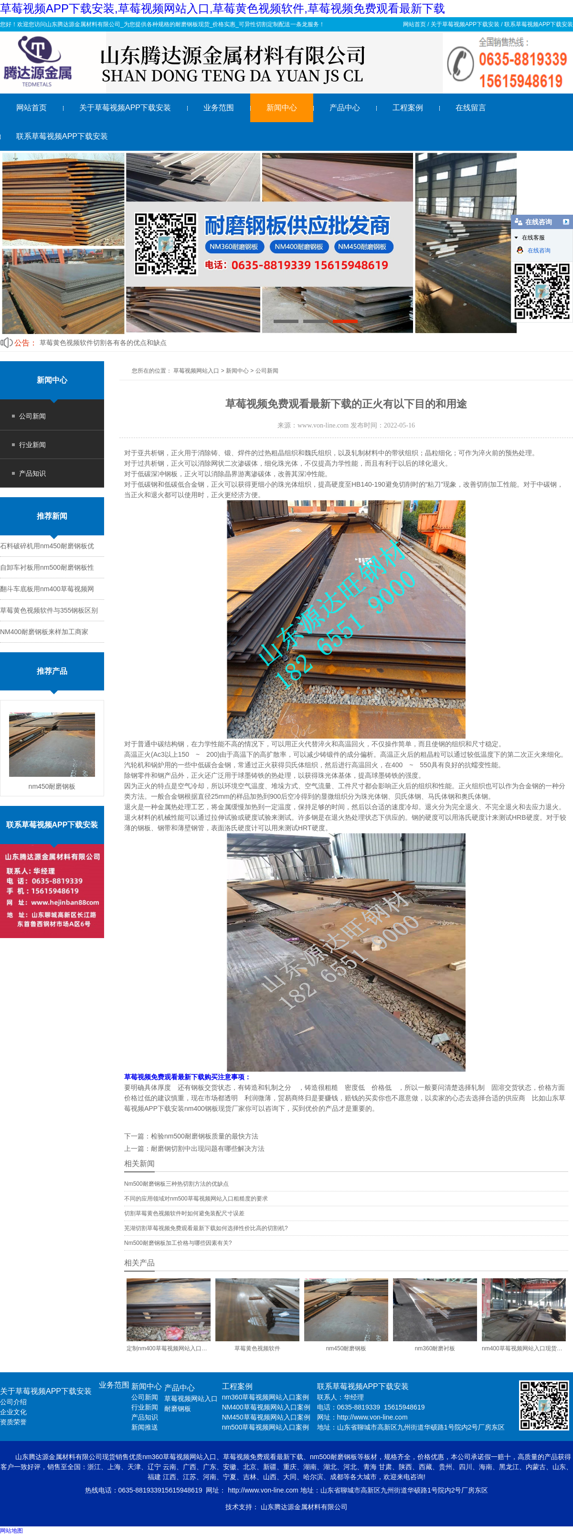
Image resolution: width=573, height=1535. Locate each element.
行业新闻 (32, 445)
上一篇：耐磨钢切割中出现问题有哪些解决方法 (194, 1148)
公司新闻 (32, 416)
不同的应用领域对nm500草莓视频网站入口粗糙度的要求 (196, 1198)
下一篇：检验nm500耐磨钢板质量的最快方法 (191, 1136)
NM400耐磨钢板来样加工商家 (44, 632)
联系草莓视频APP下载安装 (538, 24)
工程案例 (408, 108)
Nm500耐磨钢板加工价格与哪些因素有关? (178, 1243)
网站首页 (414, 24)
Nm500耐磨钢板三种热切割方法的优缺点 (176, 1183)
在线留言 (471, 108)
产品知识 (32, 473)
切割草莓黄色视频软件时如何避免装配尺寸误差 (184, 1213)
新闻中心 (281, 108)
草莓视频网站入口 (196, 370)
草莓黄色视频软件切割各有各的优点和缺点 (103, 342)
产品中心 (344, 108)
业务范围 (218, 108)
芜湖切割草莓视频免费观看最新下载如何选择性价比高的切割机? (206, 1228)
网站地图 (11, 1530)
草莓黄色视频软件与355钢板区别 (49, 610)
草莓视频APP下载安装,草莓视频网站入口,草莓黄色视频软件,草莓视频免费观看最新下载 (222, 8)
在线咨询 (533, 250)
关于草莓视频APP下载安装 (465, 24)
